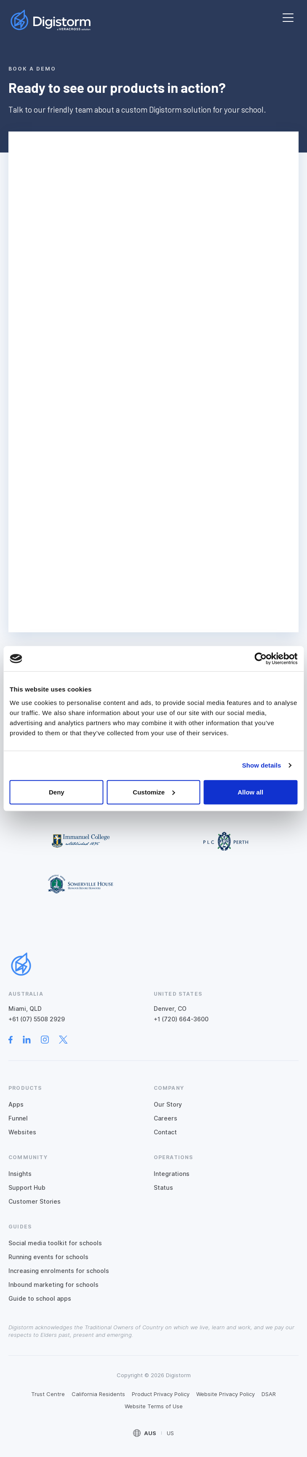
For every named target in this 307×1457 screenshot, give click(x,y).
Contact (165, 1132)
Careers (165, 1118)
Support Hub (26, 1187)
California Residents (98, 1394)
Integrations (172, 1173)
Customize (154, 791)
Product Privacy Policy (161, 1394)
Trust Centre (48, 1394)
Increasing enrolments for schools (58, 1271)
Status (163, 1187)
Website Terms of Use (154, 1406)
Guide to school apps (39, 1298)
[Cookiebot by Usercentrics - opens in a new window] (260, 658)
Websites (22, 1132)
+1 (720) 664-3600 (181, 1019)
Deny (56, 791)
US (170, 1433)
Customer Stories (34, 1201)
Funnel (18, 1118)
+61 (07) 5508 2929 (36, 1019)
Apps (16, 1104)
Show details (261, 765)
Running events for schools (48, 1257)
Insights (20, 1173)
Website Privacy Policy (225, 1394)
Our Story (168, 1104)
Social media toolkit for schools (55, 1243)
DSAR (269, 1394)
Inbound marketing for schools (53, 1284)
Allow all (250, 791)
